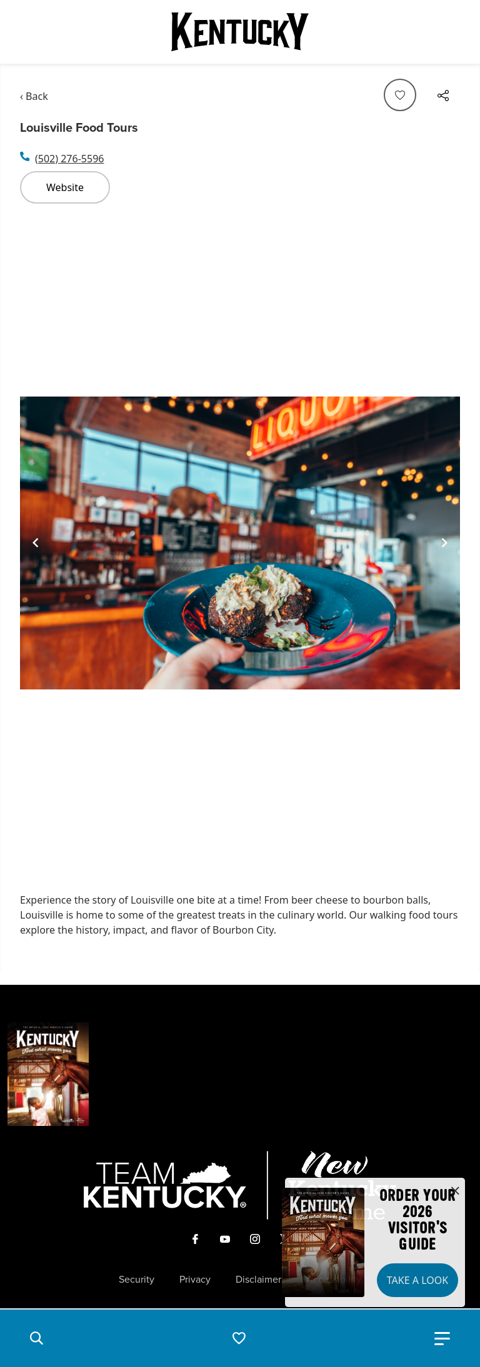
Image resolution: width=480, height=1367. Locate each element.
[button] (36, 1338)
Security (136, 1280)
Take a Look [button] (417, 1280)
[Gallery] (240, 543)
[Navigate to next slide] (444, 542)
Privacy (195, 1280)
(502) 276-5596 (69, 158)
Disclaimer (258, 1280)
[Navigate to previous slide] (35, 542)
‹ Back (34, 96)
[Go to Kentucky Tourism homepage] (240, 31)
